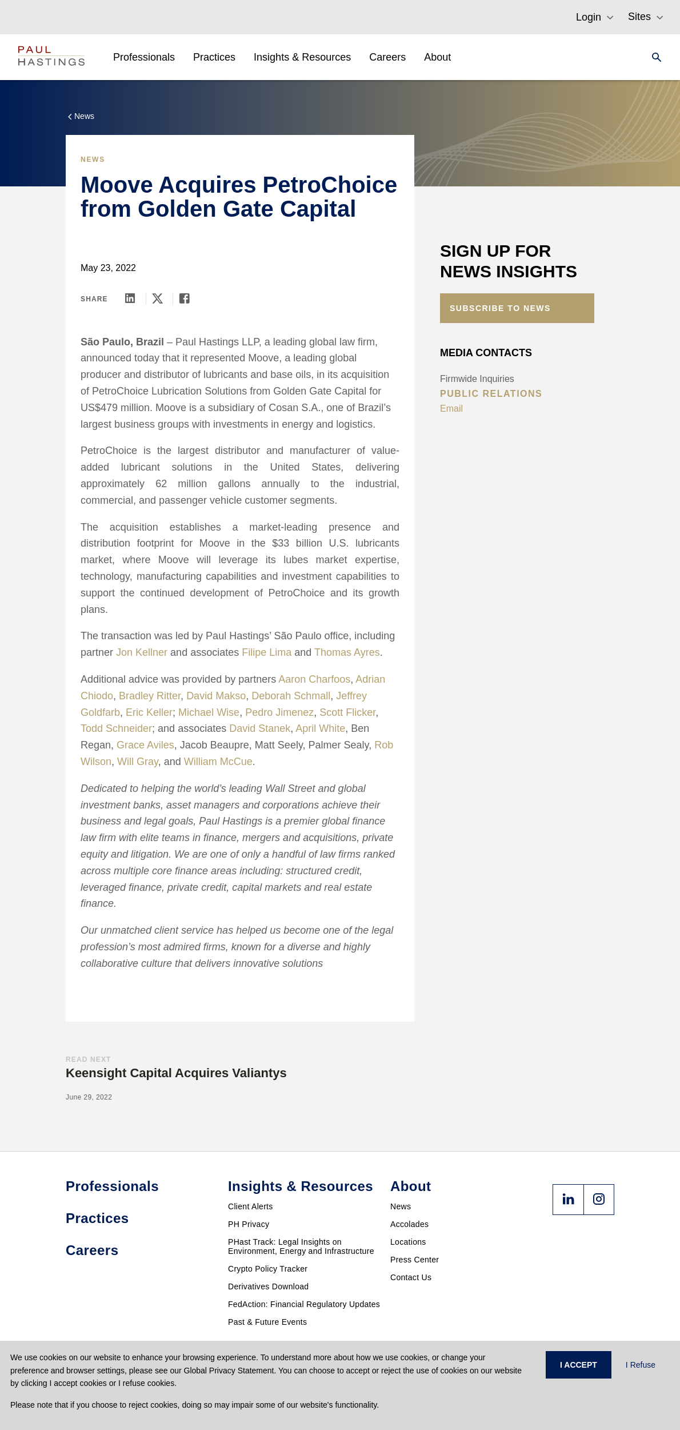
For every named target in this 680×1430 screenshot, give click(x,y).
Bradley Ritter (150, 696)
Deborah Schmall (290, 696)
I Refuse (640, 1364)
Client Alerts (250, 1206)
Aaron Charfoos (314, 679)
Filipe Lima (266, 652)
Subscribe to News (500, 308)
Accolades (409, 1224)
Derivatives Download (268, 1286)
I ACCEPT (578, 1364)
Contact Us (410, 1277)
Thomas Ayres (347, 652)
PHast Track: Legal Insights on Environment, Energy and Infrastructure (301, 1246)
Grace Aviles (145, 745)
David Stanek (259, 728)
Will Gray (137, 761)
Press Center (414, 1259)
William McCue (218, 761)
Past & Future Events (267, 1322)
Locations (408, 1241)
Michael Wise (208, 712)
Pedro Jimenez (279, 712)
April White (320, 728)
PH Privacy (248, 1224)
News (400, 1206)
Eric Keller (149, 712)
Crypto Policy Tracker (267, 1268)
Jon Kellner (143, 652)
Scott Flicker (347, 712)
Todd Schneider (116, 728)
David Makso (216, 696)
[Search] (653, 57)
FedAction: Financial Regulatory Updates (304, 1304)
